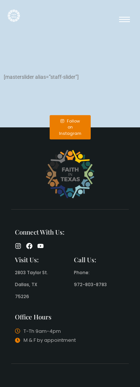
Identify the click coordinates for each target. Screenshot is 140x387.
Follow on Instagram (70, 127)
